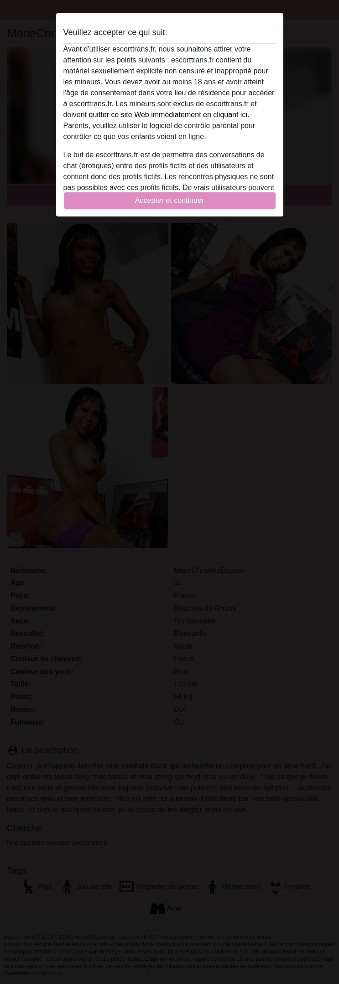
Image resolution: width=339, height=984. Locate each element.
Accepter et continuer (169, 200)
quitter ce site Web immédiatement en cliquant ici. (169, 114)
